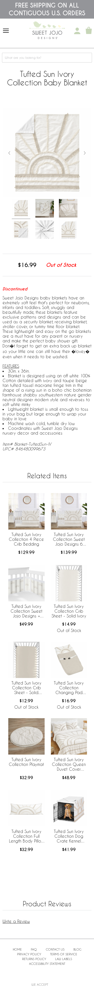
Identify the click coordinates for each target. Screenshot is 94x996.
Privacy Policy (29, 954)
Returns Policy (34, 959)
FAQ (34, 949)
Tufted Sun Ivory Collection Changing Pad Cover (69, 688)
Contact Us (55, 949)
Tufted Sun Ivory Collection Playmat (26, 762)
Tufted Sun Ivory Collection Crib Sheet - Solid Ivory (69, 611)
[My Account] (77, 31)
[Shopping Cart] (88, 31)
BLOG (77, 949)
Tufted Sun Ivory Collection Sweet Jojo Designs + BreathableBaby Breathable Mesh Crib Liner (26, 611)
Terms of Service (63, 954)
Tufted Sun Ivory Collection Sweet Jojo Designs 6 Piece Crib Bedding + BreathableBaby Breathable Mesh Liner (69, 539)
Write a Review (16, 921)
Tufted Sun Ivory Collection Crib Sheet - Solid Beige (26, 688)
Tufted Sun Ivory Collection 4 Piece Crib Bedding (26, 539)
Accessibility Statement (47, 963)
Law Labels (63, 959)
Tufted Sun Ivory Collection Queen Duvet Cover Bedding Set (69, 764)
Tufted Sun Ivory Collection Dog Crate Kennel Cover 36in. (69, 836)
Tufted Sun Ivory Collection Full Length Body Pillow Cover (26, 836)
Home (17, 949)
